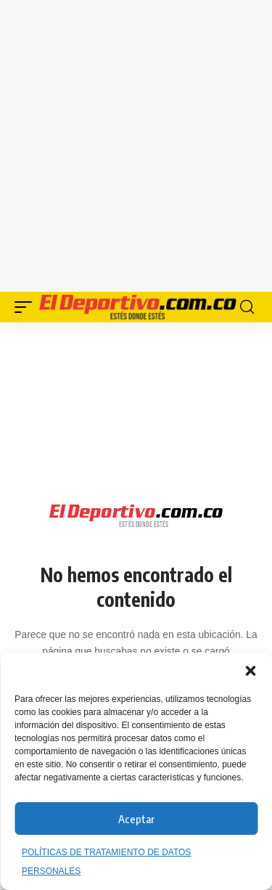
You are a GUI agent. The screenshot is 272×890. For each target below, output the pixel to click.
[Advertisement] (136, 143)
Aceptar (136, 818)
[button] (250, 671)
